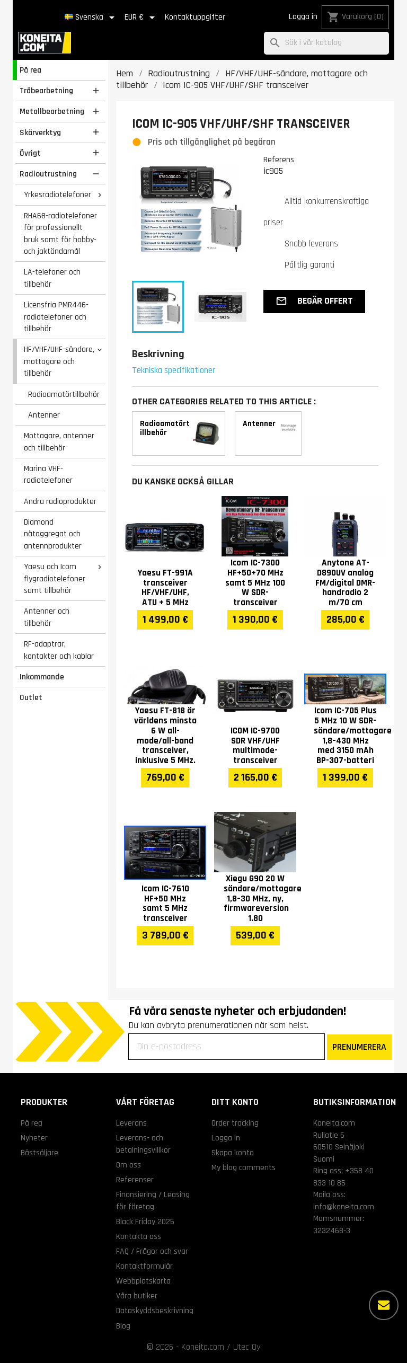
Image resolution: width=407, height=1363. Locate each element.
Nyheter (34, 1137)
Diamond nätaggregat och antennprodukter (53, 534)
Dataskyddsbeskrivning (154, 1310)
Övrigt (30, 153)
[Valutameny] (141, 17)
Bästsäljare (39, 1152)
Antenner (44, 415)
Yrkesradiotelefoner (57, 194)
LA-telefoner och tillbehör (52, 278)
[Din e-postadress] (226, 1046)
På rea (30, 70)
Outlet (31, 697)
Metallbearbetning (52, 111)
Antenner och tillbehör (46, 617)
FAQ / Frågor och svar (152, 1251)
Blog (123, 1326)
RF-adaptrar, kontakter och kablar (59, 650)
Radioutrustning (48, 174)
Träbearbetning (46, 90)
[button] (314, 301)
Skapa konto (232, 1152)
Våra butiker (136, 1295)
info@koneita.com (343, 1206)
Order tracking (235, 1123)
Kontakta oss (138, 1236)
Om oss (128, 1165)
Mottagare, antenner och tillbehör (59, 441)
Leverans (131, 1123)
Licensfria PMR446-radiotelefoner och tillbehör (56, 316)
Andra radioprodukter (60, 501)
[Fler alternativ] (384, 1305)
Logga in (303, 16)
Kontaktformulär (144, 1266)
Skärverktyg (40, 132)
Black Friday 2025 (145, 1221)
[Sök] (326, 43)
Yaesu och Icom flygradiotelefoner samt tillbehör (54, 578)
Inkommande (42, 676)
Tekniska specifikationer (173, 370)
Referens (278, 159)
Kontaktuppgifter (195, 17)
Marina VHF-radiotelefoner (48, 474)
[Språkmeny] (91, 17)
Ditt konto (235, 1102)
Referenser (135, 1179)
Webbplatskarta (143, 1281)
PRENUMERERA (359, 1047)
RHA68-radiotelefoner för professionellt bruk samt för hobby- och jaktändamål (60, 233)
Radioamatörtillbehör (64, 394)
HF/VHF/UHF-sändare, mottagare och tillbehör (59, 361)
